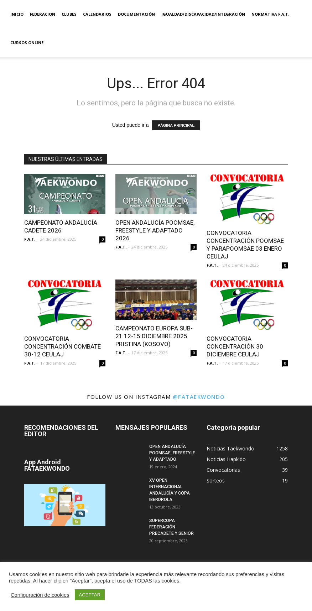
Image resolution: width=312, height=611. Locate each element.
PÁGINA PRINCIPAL (175, 125)
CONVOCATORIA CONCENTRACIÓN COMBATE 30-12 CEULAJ (62, 346)
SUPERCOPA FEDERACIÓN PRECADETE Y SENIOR (171, 527)
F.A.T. (29, 239)
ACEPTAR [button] (89, 594)
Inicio (17, 14)
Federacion (42, 14)
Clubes (69, 14)
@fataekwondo (199, 396)
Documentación (136, 14)
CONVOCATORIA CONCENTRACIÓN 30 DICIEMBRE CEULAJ (235, 346)
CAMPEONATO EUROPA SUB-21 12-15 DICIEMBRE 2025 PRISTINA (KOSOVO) (154, 336)
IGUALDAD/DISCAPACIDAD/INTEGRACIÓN (203, 14)
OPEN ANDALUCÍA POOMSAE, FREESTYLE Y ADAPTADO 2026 (154, 230)
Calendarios (97, 14)
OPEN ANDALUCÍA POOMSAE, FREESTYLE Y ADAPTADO (172, 453)
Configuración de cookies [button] (40, 595)
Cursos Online (26, 42)
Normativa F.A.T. (270, 14)
